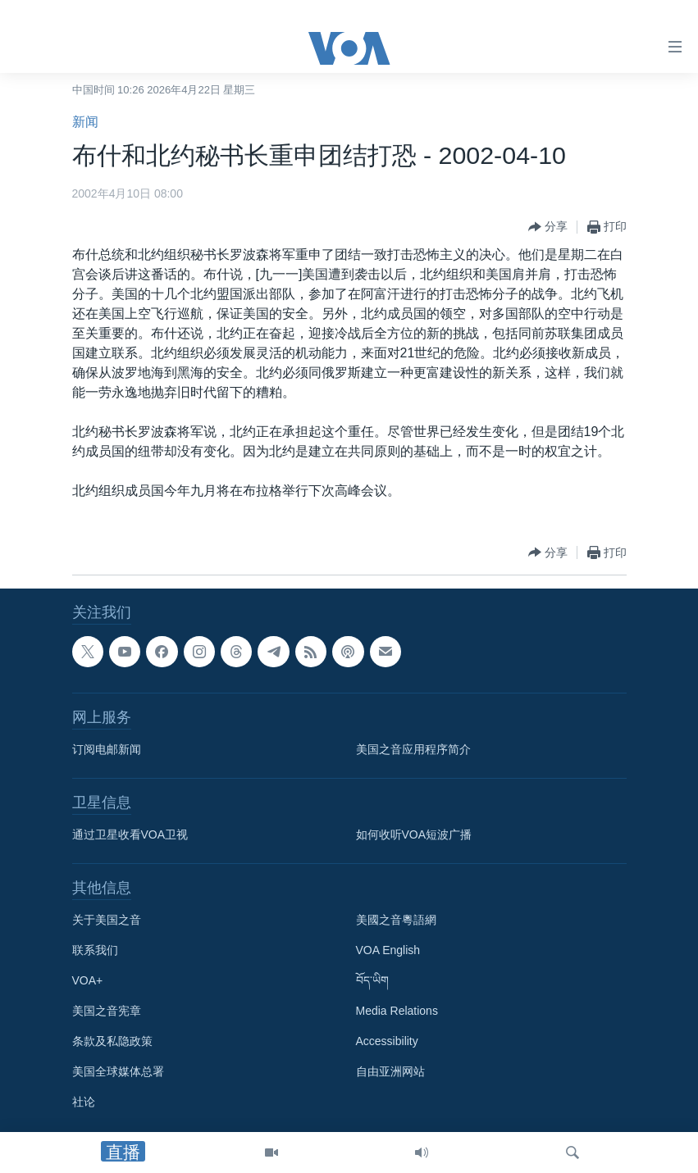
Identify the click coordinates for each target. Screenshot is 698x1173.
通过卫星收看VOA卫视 (130, 834)
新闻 (85, 122)
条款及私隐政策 (112, 1041)
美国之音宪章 (106, 1010)
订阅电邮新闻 (106, 749)
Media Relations (397, 1010)
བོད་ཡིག (372, 980)
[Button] (548, 227)
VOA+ (87, 980)
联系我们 (95, 950)
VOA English (388, 950)
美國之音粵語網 (396, 919)
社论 (83, 1101)
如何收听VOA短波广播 (414, 834)
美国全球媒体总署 (118, 1071)
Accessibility (387, 1041)
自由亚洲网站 (390, 1071)
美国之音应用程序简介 (413, 749)
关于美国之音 (106, 919)
